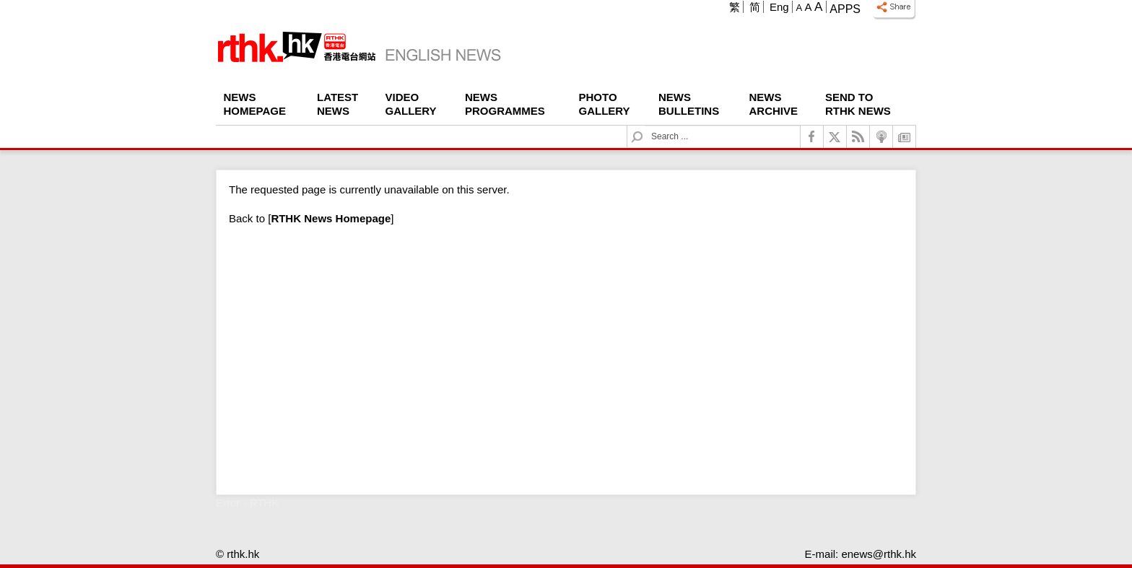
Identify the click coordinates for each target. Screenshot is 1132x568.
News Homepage (255, 104)
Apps (845, 9)
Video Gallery (411, 104)
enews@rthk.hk (878, 554)
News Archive (773, 104)
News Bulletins (688, 104)
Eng (779, 7)
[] (330, 218)
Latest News (337, 104)
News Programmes (505, 104)
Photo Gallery (604, 104)
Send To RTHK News (858, 104)
